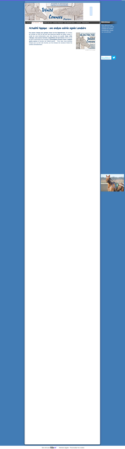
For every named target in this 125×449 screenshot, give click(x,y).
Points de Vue (48, 23)
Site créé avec (50, 447)
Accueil (29, 23)
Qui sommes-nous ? (69, 23)
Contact (78, 23)
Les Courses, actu (37, 23)
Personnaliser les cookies (77, 447)
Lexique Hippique (58, 23)
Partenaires (85, 23)
